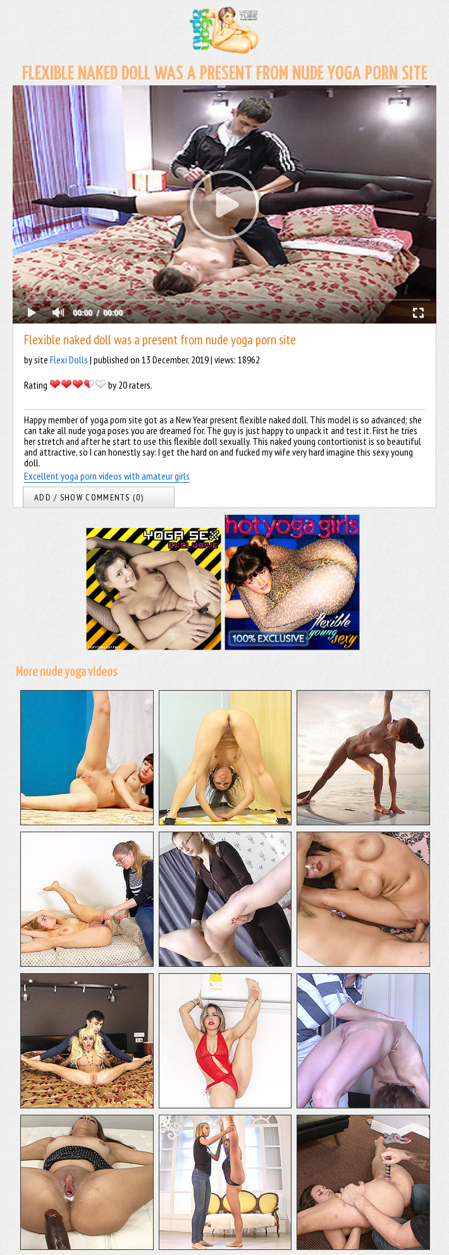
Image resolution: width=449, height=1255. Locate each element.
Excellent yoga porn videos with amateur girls (107, 476)
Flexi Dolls (69, 359)
